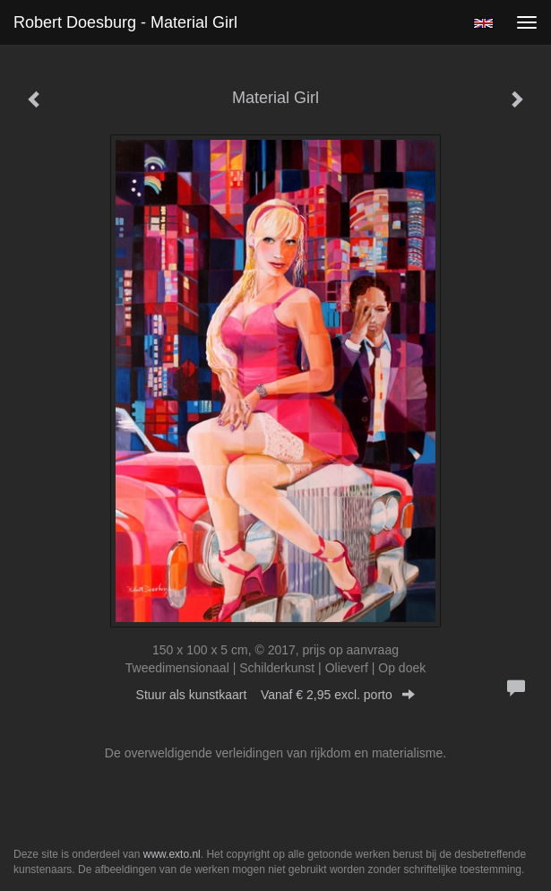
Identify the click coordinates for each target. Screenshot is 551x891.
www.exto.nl (172, 854)
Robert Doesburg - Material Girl (125, 22)
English (483, 23)
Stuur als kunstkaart (276, 695)
